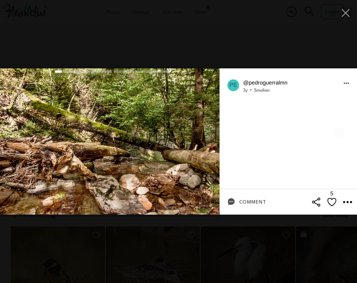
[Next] (339, 133)
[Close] (346, 13)
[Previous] (18, 133)
